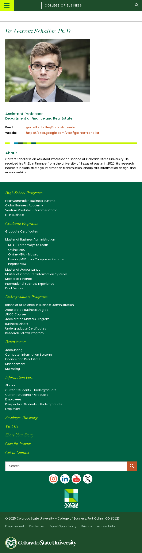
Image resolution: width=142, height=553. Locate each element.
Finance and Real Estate (23, 359)
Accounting (13, 350)
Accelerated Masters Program (27, 319)
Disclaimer (37, 526)
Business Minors (16, 324)
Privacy (86, 526)
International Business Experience (29, 284)
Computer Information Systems (29, 354)
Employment (14, 526)
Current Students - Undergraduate (31, 390)
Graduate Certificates (21, 231)
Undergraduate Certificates (25, 328)
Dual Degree (14, 288)
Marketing (12, 369)
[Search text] (71, 466)
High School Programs (23, 193)
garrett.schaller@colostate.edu (50, 127)
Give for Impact (18, 444)
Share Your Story (19, 435)
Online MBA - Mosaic (23, 254)
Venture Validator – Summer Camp (31, 210)
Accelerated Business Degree (26, 310)
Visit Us (11, 426)
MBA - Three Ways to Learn (28, 245)
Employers (12, 409)
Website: (11, 132)
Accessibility (106, 526)
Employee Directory (21, 417)
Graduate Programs (21, 223)
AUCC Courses (16, 314)
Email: (9, 127)
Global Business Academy (24, 205)
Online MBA (16, 250)
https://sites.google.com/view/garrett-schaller (62, 133)
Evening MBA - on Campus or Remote (36, 259)
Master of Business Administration (30, 239)
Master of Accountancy (22, 269)
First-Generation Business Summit (30, 201)
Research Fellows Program (24, 333)
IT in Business (14, 215)
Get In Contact (17, 452)
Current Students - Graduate (26, 395)
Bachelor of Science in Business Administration (39, 305)
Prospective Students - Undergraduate (33, 404)
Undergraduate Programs (26, 297)
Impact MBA (17, 264)
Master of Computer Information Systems (36, 274)
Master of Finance (18, 279)
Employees (13, 399)
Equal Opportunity (63, 526)
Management (15, 364)
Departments (15, 342)
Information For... (19, 377)
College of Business (63, 5)
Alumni (10, 385)
